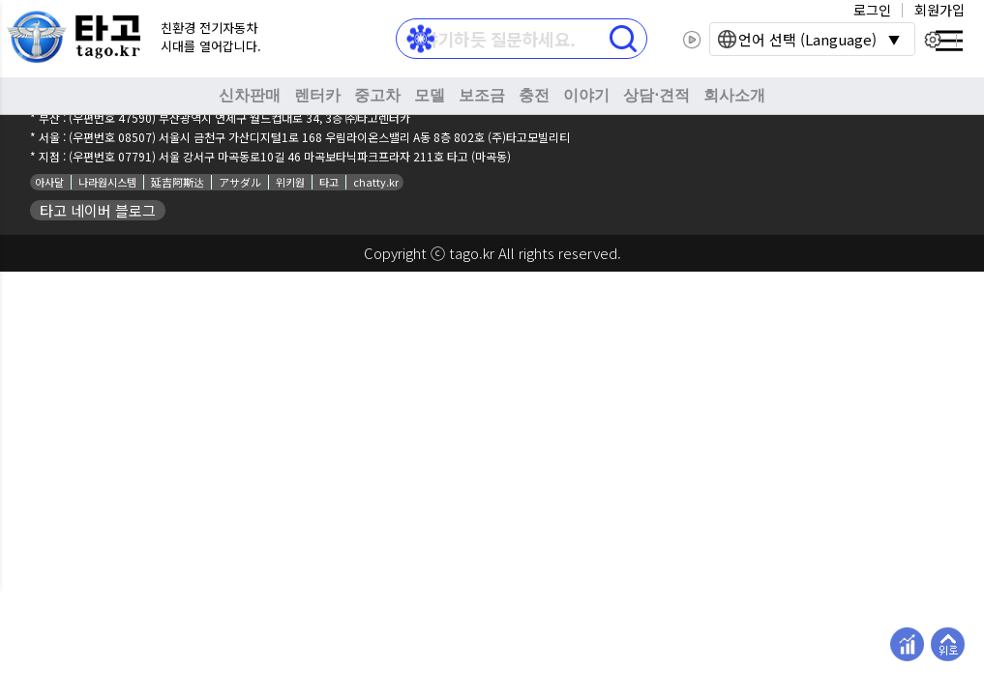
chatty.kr (376, 181)
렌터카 (317, 95)
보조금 (482, 95)
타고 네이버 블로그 (98, 210)
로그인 (872, 9)
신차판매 (250, 95)
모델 (429, 95)
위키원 (290, 181)
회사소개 (734, 95)
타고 (329, 181)
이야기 (586, 95)
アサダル (240, 181)
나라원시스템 (107, 181)
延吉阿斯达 (177, 181)
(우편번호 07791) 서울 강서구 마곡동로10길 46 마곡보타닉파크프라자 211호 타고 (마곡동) (290, 156)
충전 (534, 95)
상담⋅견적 (656, 95)
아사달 (49, 181)
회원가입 (939, 9)
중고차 (377, 95)
